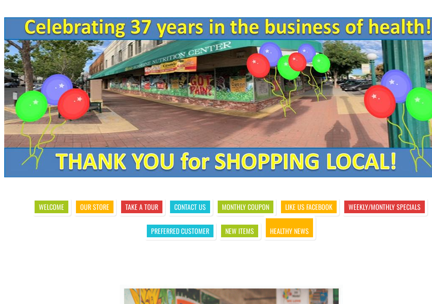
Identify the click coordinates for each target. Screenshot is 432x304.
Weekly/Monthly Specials (384, 207)
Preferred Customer (180, 231)
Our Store (94, 207)
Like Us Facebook (308, 207)
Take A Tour (141, 207)
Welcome (51, 207)
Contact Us (190, 207)
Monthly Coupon (245, 207)
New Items (239, 231)
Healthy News (289, 231)
